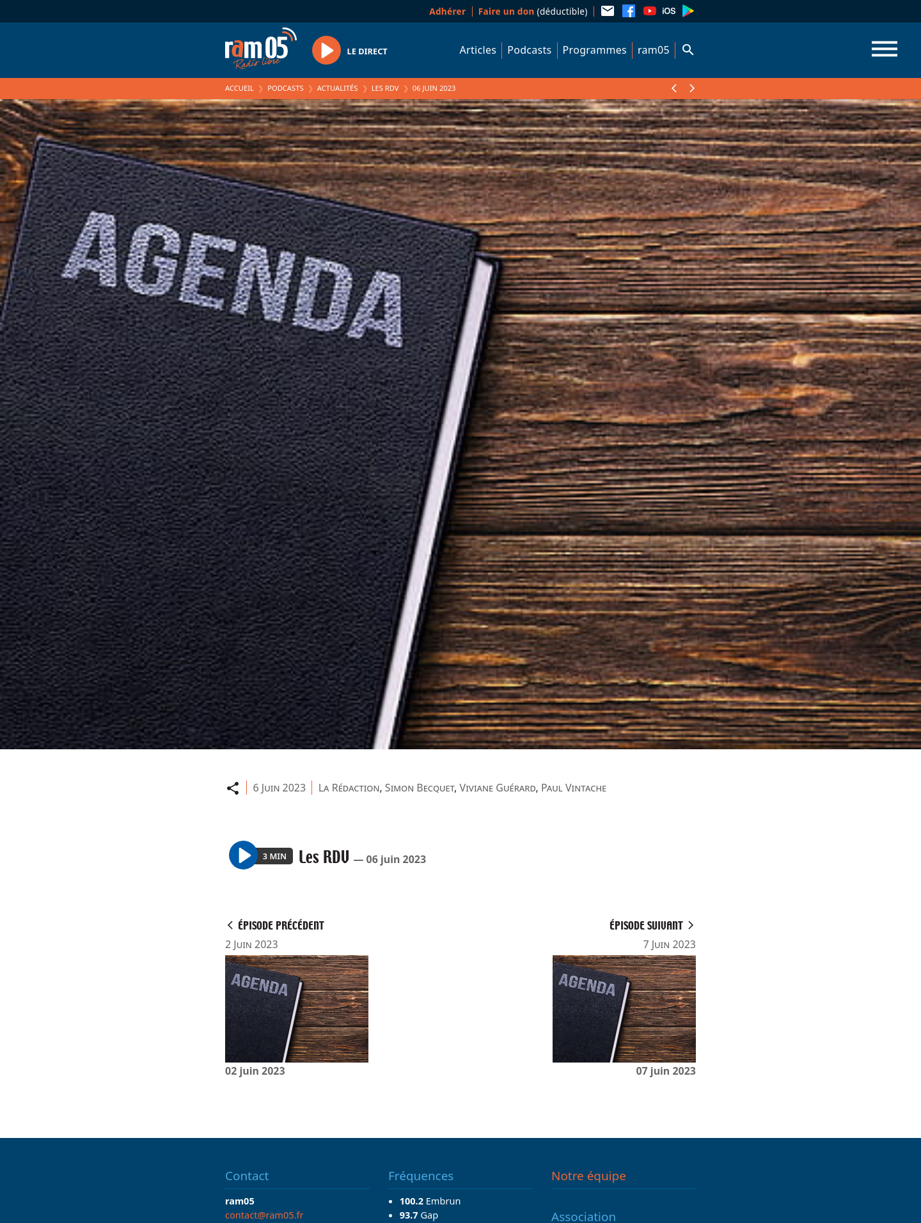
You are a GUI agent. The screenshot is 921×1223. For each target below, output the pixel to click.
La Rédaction (349, 788)
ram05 (654, 50)
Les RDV (385, 88)
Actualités (337, 88)
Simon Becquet (419, 788)
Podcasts (529, 50)
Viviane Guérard (498, 788)
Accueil (239, 88)
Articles (478, 50)
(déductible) (533, 11)
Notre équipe (588, 1175)
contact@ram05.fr (264, 1214)
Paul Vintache (573, 788)
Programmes (595, 50)
